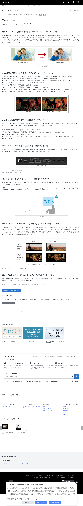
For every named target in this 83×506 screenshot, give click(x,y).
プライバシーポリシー (26, 499)
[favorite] (63, 2)
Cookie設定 (26, 502)
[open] (73, 2)
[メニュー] (78, 2)
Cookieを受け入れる (55, 502)
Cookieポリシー (22, 498)
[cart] (68, 2)
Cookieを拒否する (41, 502)
